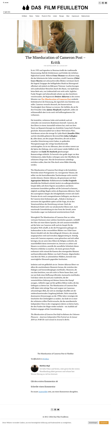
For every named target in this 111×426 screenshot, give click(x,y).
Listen (55, 16)
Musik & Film (46, 16)
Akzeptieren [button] (103, 422)
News (31, 16)
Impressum (75, 16)
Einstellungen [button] (93, 422)
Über (67, 16)
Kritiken (24, 16)
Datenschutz (85, 16)
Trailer (37, 16)
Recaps (61, 16)
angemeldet (43, 391)
